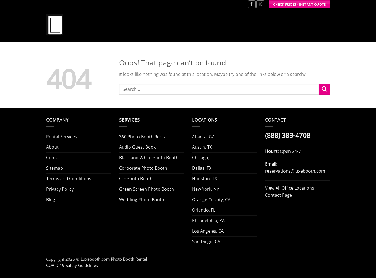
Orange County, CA (211, 200)
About (52, 147)
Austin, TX (202, 147)
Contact (54, 157)
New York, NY (205, 189)
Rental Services (61, 137)
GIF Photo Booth (136, 179)
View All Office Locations (289, 188)
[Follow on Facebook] (252, 4)
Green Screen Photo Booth (146, 189)
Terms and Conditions (68, 179)
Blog (50, 200)
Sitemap (54, 168)
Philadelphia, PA (208, 220)
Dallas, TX (202, 168)
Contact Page (278, 195)
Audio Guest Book (137, 147)
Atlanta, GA (203, 137)
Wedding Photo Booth (141, 200)
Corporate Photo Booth (143, 168)
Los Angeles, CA (208, 231)
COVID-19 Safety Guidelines (72, 265)
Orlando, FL (203, 210)
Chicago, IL (203, 157)
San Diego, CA (206, 241)
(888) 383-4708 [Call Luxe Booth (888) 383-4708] (287, 135)
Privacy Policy (60, 189)
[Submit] (324, 89)
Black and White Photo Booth (149, 157)
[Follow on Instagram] (260, 4)
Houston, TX (204, 179)
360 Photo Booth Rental (143, 137)
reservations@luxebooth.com (295, 171)
